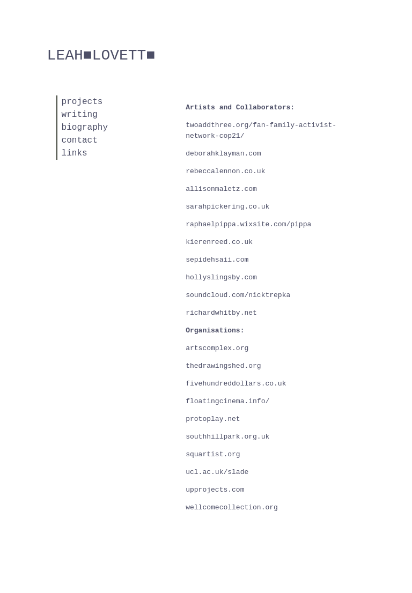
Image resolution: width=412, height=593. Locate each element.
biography (85, 127)
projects (82, 102)
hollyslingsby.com (221, 277)
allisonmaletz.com (221, 189)
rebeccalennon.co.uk (225, 171)
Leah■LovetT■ (101, 55)
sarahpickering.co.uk (227, 207)
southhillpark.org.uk (227, 437)
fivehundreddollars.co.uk (236, 384)
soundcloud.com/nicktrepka (238, 295)
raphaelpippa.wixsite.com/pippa (248, 224)
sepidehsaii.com (217, 260)
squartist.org (213, 454)
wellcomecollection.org (232, 507)
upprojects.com (215, 490)
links (74, 153)
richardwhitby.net (221, 313)
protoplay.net (213, 419)
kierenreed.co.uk (219, 242)
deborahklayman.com (223, 154)
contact (80, 140)
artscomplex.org (217, 348)
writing (80, 115)
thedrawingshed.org (223, 366)
